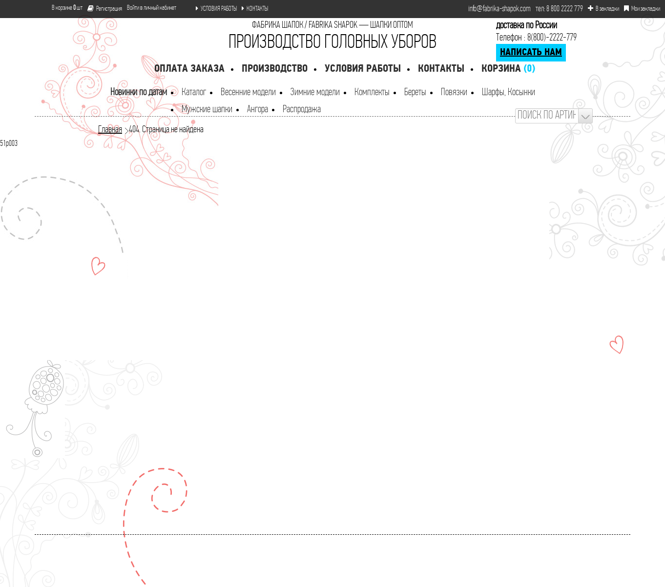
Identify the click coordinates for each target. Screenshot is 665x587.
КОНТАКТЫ (255, 9)
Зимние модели (315, 92)
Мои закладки (642, 9)
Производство (275, 69)
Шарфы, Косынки (508, 92)
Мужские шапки (207, 109)
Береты (415, 92)
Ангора (257, 109)
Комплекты (372, 92)
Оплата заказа (189, 69)
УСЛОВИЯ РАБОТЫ (216, 9)
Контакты (441, 69)
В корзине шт (63, 8)
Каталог (194, 92)
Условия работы (363, 69)
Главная (110, 130)
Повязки (454, 92)
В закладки (603, 9)
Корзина (508, 69)
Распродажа (302, 109)
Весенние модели (248, 92)
